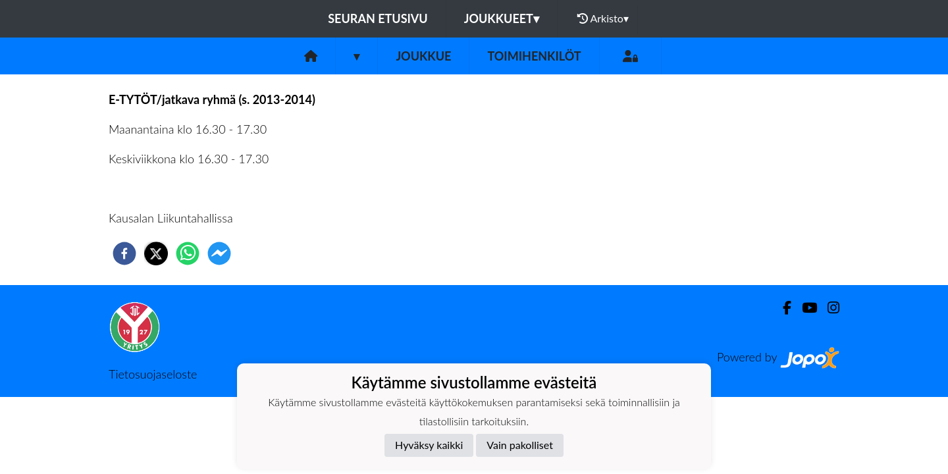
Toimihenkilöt (534, 56)
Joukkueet (501, 18)
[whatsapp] (187, 253)
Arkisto (603, 18)
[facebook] (124, 253)
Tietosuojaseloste (153, 374)
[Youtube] (804, 308)
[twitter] (156, 253)
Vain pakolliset (520, 444)
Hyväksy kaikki (429, 444)
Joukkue (423, 56)
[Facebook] (781, 308)
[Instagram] (828, 308)
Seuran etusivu (378, 18)
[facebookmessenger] (219, 253)
